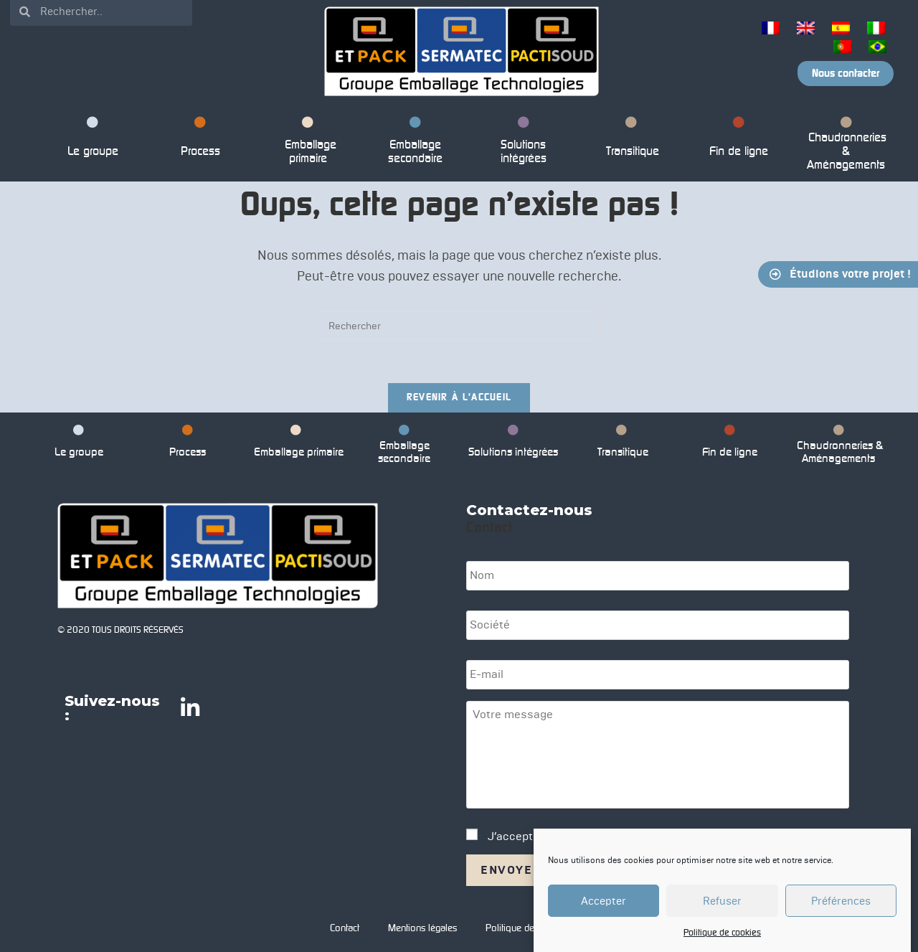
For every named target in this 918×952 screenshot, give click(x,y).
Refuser (722, 901)
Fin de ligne (738, 139)
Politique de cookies (722, 933)
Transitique (631, 139)
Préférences (841, 901)
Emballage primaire (307, 142)
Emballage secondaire (415, 142)
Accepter (603, 901)
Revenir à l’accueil (459, 397)
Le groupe (92, 139)
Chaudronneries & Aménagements (845, 146)
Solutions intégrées (523, 142)
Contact (344, 928)
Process (200, 139)
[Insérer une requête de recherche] (459, 325)
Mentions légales (422, 928)
